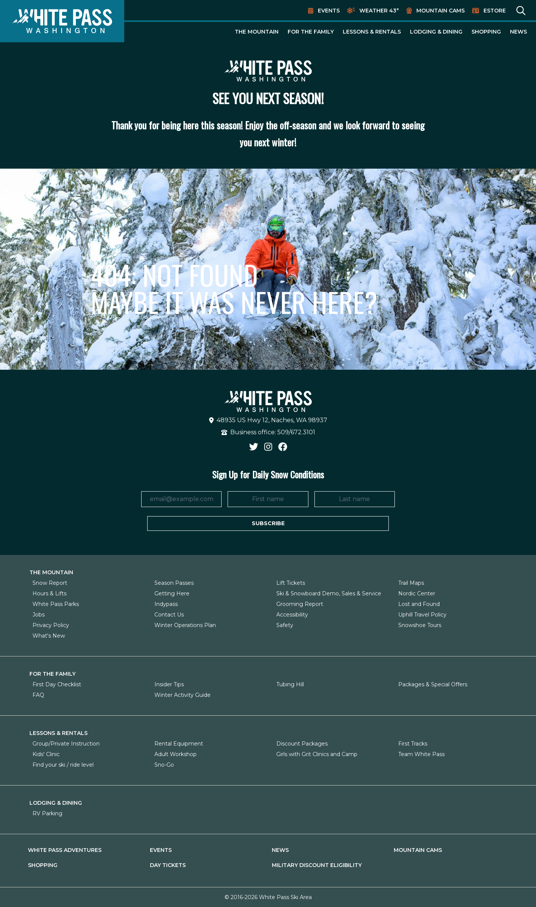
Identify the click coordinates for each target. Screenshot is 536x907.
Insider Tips (169, 684)
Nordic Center (416, 593)
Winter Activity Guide (182, 695)
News (518, 31)
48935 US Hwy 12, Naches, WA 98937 (268, 420)
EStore (495, 10)
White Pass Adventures (65, 850)
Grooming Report (299, 604)
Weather (379, 10)
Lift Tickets (290, 583)
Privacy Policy (50, 625)
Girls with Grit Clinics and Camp (316, 754)
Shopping (486, 31)
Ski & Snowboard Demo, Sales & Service (328, 593)
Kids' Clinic (46, 754)
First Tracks (412, 743)
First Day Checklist (56, 684)
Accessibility (292, 614)
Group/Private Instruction (66, 743)
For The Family (311, 31)
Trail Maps (411, 583)
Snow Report (49, 583)
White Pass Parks (55, 604)
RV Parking (47, 813)
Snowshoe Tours (419, 625)
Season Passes (174, 583)
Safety (284, 625)
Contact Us (169, 614)
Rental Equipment (178, 743)
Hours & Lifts (49, 593)
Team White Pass (421, 754)
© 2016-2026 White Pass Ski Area (268, 897)
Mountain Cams (440, 10)
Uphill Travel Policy (422, 614)
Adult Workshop (175, 754)
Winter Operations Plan (185, 625)
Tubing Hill (290, 684)
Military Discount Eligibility (317, 865)
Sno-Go (164, 764)
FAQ (38, 695)
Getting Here (171, 593)
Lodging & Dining (436, 31)
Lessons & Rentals (372, 31)
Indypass (166, 604)
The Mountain (257, 31)
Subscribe (268, 523)
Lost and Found (419, 604)
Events (329, 10)
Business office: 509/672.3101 (268, 432)
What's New (48, 635)
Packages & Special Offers (432, 684)
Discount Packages (302, 743)
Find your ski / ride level (63, 764)
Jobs (38, 614)
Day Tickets (168, 865)
